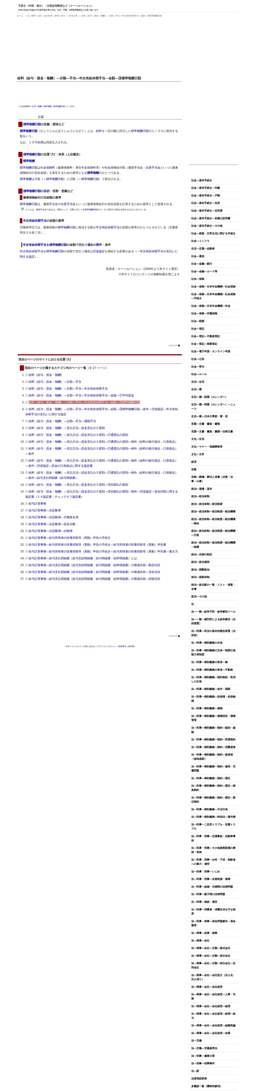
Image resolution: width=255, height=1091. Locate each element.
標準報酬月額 (140, 131)
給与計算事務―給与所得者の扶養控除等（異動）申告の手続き (70, 537)
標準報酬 (29, 161)
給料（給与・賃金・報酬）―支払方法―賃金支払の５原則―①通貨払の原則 (78, 434)
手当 (137, 167)
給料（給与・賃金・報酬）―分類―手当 (55, 381)
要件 (99, 244)
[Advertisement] (100, 47)
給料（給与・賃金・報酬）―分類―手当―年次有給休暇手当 (68, 388)
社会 (108, 167)
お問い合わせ (89, 646)
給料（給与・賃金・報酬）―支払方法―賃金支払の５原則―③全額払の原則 (78, 484)
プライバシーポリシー (106, 646)
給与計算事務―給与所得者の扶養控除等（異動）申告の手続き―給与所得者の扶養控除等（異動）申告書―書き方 (103, 551)
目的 (47, 191)
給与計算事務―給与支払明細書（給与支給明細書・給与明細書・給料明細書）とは (83, 558)
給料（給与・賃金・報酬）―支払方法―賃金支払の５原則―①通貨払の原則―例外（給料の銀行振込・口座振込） (103, 441)
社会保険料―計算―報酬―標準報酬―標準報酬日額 (43, 106)
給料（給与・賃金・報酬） (46, 375)
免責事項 (122, 646)
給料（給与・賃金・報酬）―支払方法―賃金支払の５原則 (67, 428)
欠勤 (72, 209)
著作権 (131, 646)
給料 (99, 131)
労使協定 (99, 251)
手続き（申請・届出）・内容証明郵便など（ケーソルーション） (56, 5)
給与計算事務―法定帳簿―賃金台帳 (52, 524)
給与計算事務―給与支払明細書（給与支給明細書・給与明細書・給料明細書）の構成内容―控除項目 (94, 578)
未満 (40, 142)
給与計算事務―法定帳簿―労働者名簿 (53, 517)
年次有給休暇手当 (35, 220)
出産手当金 (153, 167)
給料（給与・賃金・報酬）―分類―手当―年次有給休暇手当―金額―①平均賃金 (81, 395)
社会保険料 (47, 167)
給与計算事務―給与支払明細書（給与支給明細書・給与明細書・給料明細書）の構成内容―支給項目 (94, 572)
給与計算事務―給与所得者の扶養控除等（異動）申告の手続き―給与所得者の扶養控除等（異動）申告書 (97, 544)
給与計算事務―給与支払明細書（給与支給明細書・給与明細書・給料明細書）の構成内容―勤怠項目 (94, 565)
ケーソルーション (129, 269)
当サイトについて (73, 646)
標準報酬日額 (29, 116)
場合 (90, 244)
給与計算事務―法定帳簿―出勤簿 (51, 531)
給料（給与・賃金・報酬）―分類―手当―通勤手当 (62, 421)
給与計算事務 (37, 503)
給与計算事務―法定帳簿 (45, 510)
